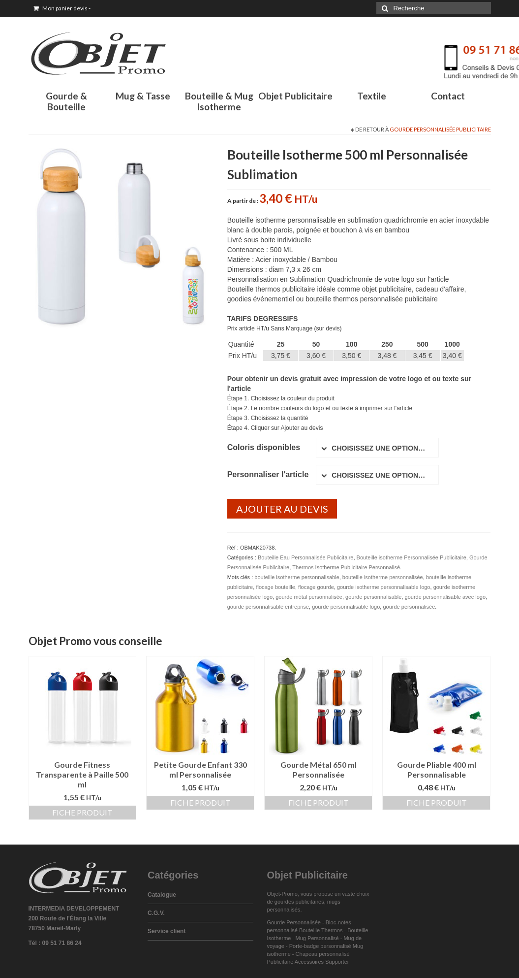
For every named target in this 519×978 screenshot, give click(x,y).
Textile (371, 95)
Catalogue (162, 894)
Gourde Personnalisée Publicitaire (440, 129)
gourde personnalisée (409, 607)
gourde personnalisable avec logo (445, 597)
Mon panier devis (62, 8)
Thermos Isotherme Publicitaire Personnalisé (346, 567)
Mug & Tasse (143, 95)
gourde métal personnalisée (308, 597)
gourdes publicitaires (299, 902)
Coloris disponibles (263, 447)
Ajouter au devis (282, 509)
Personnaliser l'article (268, 474)
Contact (448, 95)
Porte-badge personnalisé (320, 946)
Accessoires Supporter (322, 962)
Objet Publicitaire (295, 95)
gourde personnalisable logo (346, 607)
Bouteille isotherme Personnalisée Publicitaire (411, 557)
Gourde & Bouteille (66, 101)
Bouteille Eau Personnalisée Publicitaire (305, 557)
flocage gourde (316, 587)
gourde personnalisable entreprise (268, 607)
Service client (166, 931)
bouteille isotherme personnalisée (382, 577)
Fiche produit (82, 812)
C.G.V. (156, 913)
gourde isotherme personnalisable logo (383, 587)
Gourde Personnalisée (294, 922)
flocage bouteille (275, 587)
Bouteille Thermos (320, 930)
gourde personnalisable (373, 597)
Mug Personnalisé (317, 938)
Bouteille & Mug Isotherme (219, 101)
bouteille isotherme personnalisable (296, 577)
